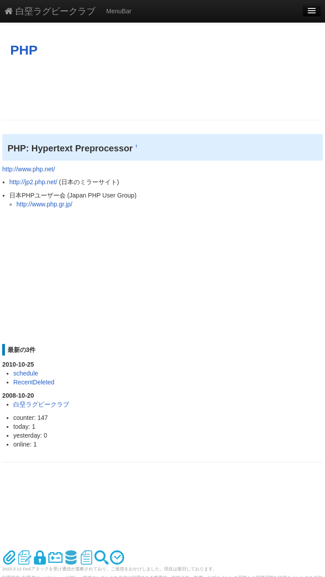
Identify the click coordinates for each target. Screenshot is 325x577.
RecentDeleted (34, 382)
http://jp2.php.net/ (33, 182)
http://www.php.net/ (28, 169)
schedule (25, 373)
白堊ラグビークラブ (49, 11)
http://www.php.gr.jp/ (44, 204)
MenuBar (119, 11)
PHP (24, 50)
